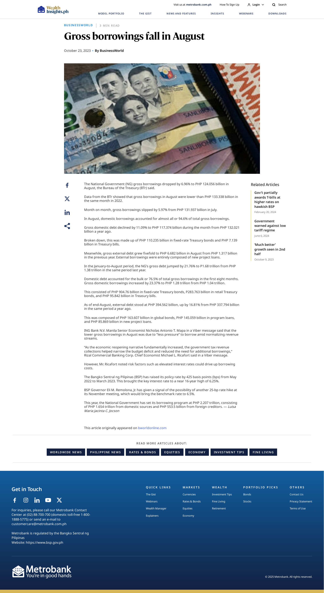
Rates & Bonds (142, 452)
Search (279, 4)
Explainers (152, 515)
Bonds (247, 494)
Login (256, 4)
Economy (197, 452)
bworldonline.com (152, 428)
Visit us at (192, 4)
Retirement (219, 508)
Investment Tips (229, 452)
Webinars (151, 501)
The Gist (151, 494)
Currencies (189, 494)
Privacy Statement (301, 501)
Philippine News (105, 452)
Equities (172, 452)
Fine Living (263, 452)
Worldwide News (66, 452)
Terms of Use (298, 508)
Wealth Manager (156, 508)
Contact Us (296, 494)
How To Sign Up (229, 4)
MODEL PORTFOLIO (111, 13)
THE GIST (145, 13)
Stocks (247, 501)
